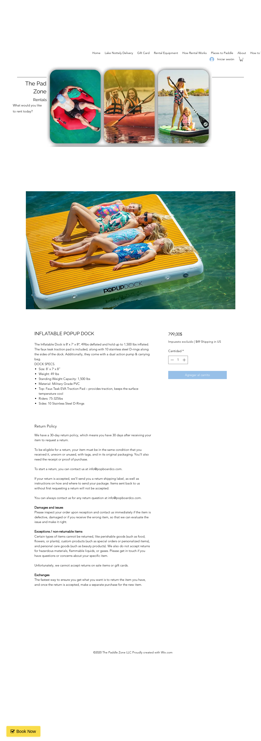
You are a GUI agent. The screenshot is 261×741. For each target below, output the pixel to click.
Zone (39, 91)
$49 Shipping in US (208, 342)
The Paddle (40, 83)
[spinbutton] (178, 360)
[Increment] (184, 360)
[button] (241, 59)
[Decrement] (172, 360)
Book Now (24, 731)
